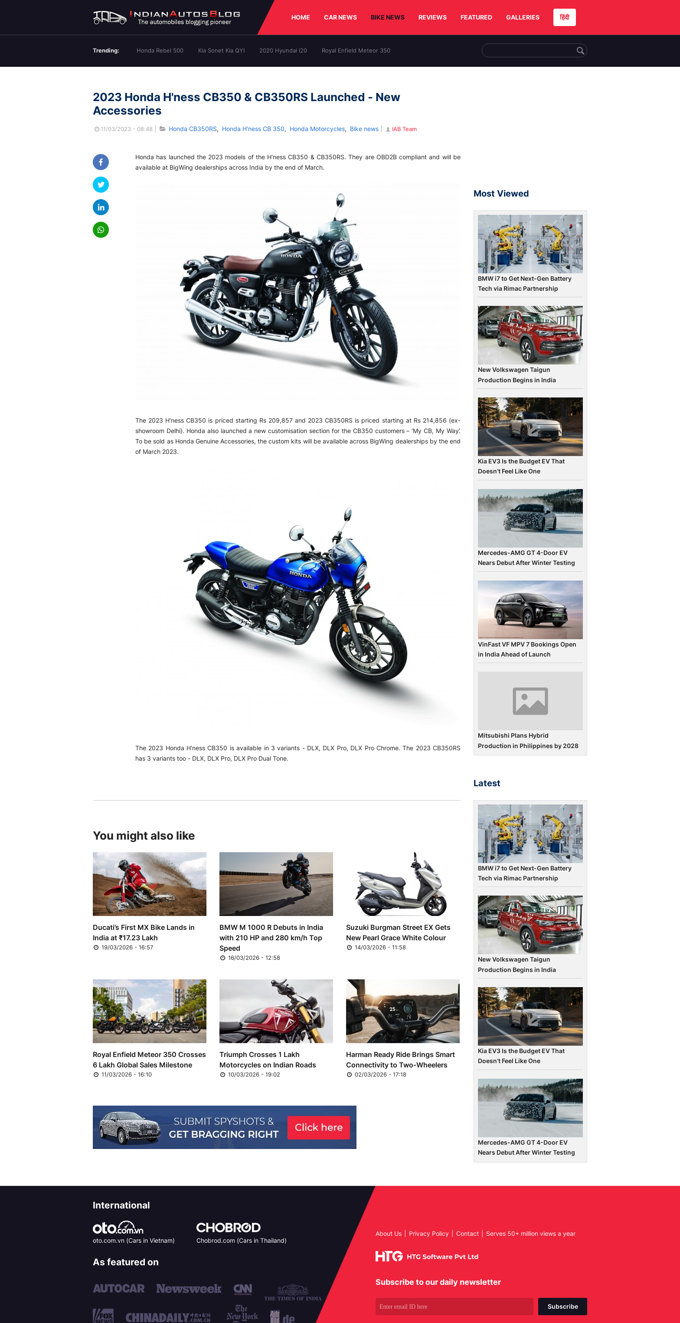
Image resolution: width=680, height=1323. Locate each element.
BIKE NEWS (388, 17)
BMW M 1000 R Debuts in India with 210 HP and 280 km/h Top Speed (271, 937)
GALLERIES (522, 17)
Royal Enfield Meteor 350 (356, 50)
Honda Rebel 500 (160, 50)
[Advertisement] (530, 131)
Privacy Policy (429, 1233)
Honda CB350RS (193, 128)
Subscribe (563, 1306)
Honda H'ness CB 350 (253, 128)
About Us (389, 1233)
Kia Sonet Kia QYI (221, 50)
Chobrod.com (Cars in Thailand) (241, 1240)
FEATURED (476, 17)
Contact (467, 1233)
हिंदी (564, 17)
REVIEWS (432, 17)
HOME (300, 17)
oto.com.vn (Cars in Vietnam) (134, 1240)
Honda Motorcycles (317, 128)
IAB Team (400, 128)
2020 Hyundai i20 (283, 50)
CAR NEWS (340, 17)
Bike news (364, 128)
